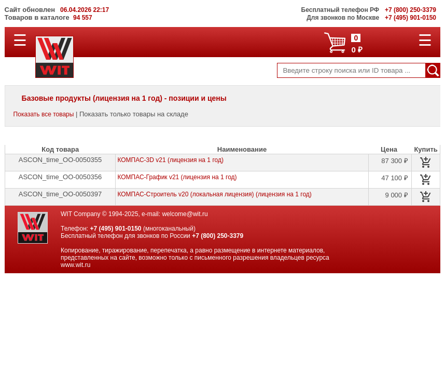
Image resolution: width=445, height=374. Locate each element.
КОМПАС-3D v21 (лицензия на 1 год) (170, 160)
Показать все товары (43, 114)
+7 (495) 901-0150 (115, 228)
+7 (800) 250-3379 (217, 235)
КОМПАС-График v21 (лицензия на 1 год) (177, 177)
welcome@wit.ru (184, 214)
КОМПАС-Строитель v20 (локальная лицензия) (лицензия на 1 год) (214, 194)
